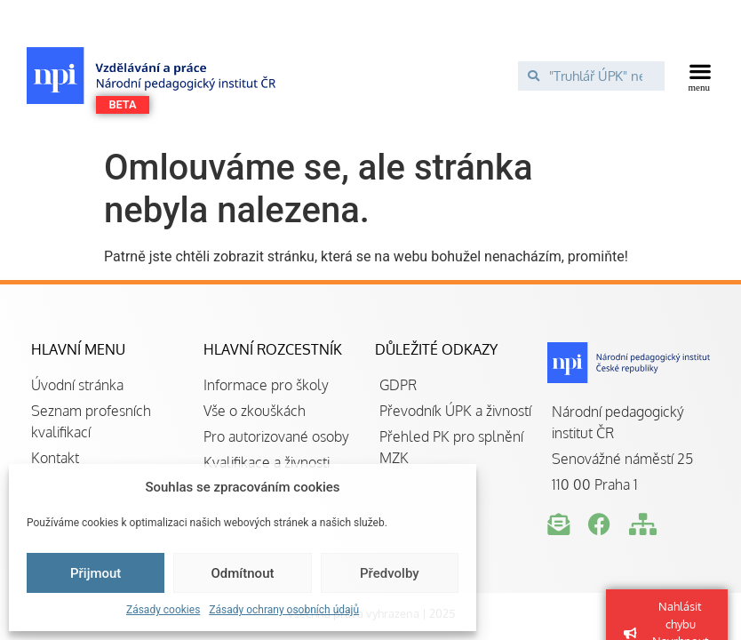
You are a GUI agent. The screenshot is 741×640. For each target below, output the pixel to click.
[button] (699, 75)
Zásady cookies (163, 610)
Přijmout (95, 573)
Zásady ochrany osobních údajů (284, 610)
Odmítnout (243, 573)
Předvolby (389, 573)
